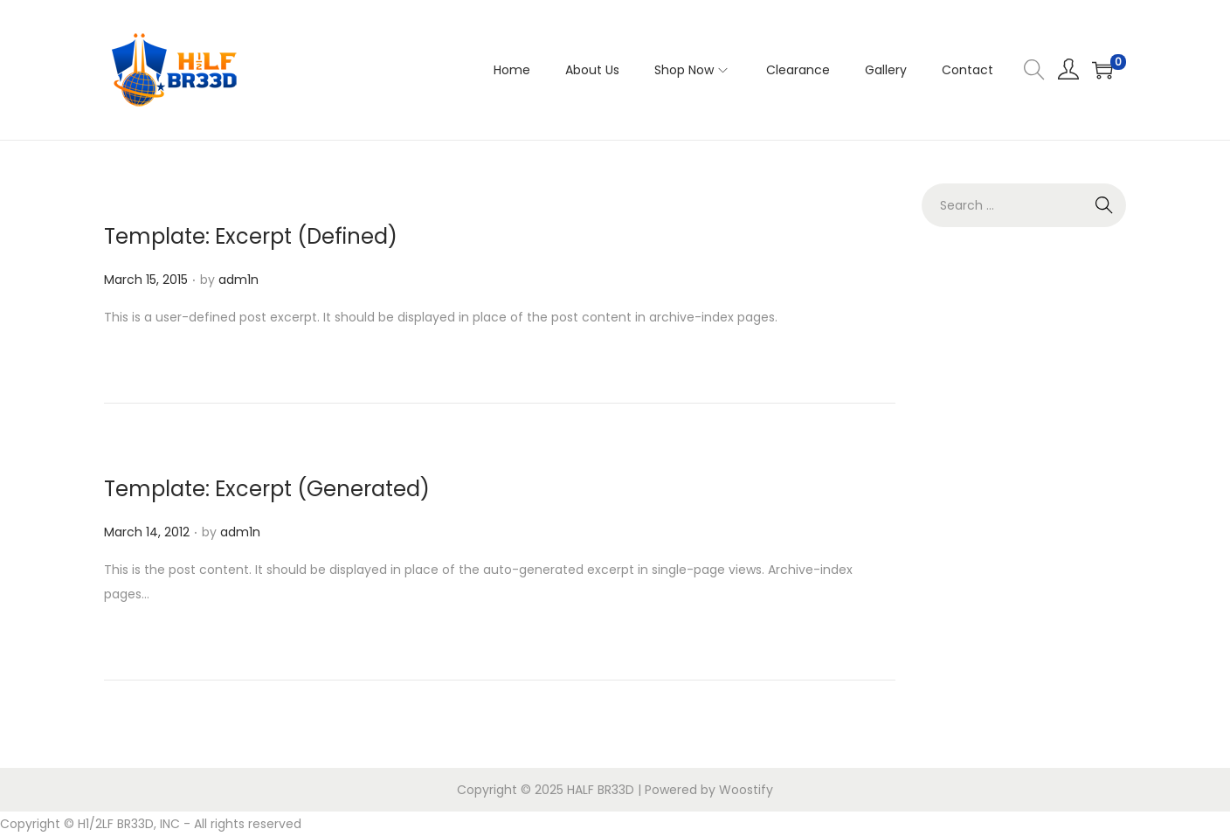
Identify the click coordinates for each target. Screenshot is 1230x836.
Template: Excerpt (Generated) (267, 488)
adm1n (238, 279)
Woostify (746, 789)
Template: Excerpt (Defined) (250, 236)
